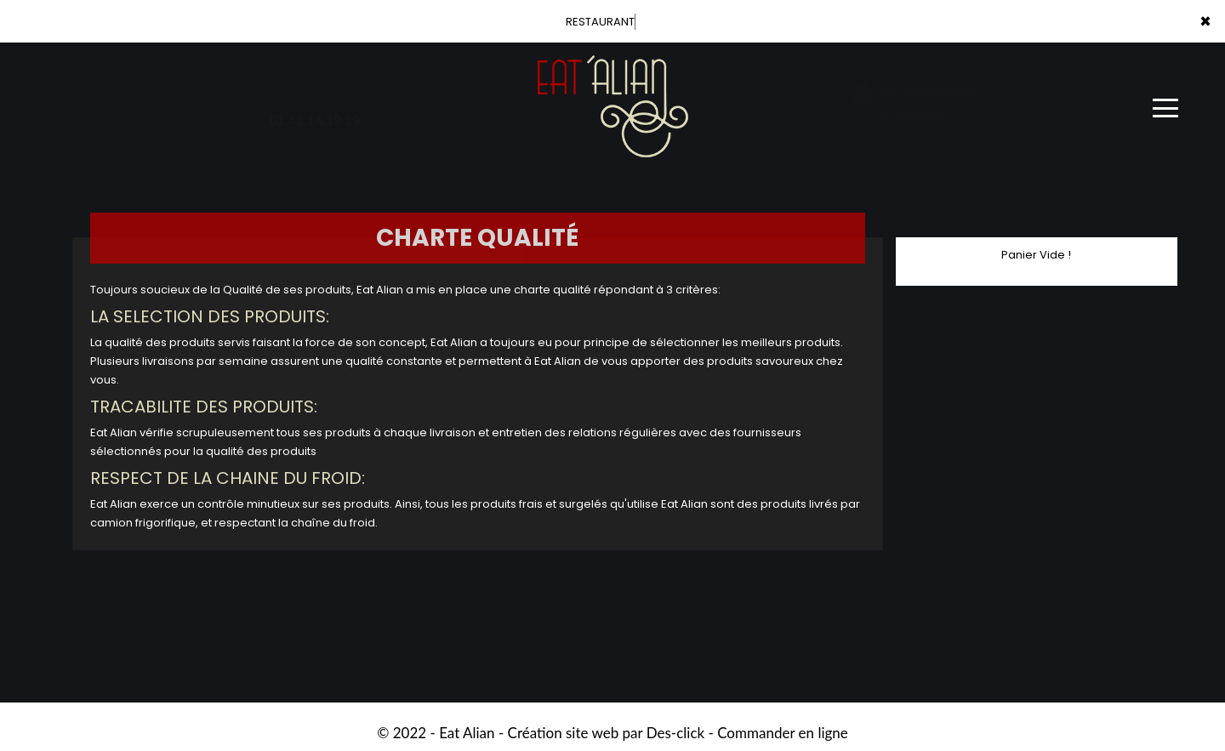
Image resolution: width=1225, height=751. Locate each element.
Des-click (675, 733)
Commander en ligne (782, 733)
